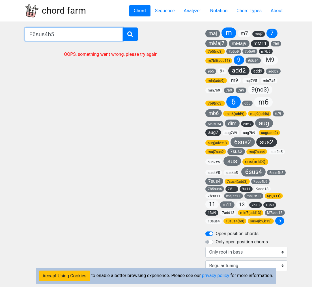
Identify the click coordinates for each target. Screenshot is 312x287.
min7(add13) (250, 213)
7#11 (232, 189)
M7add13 (275, 213)
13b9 (270, 205)
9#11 (246, 189)
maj (212, 33)
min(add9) (216, 80)
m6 (263, 102)
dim (232, 123)
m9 (234, 80)
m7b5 (265, 51)
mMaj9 (239, 43)
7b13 (255, 205)
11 (212, 204)
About (277, 10)
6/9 (278, 113)
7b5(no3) (215, 51)
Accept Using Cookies (64, 276)
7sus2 (236, 151)
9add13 (262, 189)
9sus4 (253, 60)
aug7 (213, 132)
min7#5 (269, 80)
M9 (270, 59)
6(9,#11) (274, 196)
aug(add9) (269, 133)
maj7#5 (250, 80)
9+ (222, 71)
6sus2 (242, 142)
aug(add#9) (217, 143)
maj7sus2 (216, 152)
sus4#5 (214, 173)
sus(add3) (255, 161)
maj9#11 (254, 196)
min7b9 (214, 90)
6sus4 (253, 171)
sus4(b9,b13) (261, 221)
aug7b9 (249, 133)
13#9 (212, 213)
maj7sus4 (257, 152)
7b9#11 (214, 196)
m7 (244, 33)
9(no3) (260, 89)
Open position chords (237, 233)
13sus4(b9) (234, 221)
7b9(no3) (215, 103)
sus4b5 (232, 173)
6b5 (247, 103)
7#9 (241, 90)
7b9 (229, 90)
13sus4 (214, 221)
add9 (257, 71)
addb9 (273, 71)
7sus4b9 (260, 181)
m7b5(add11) (219, 60)
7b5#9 (250, 51)
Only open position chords (242, 242)
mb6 (213, 113)
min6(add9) (234, 114)
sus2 (266, 142)
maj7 (259, 34)
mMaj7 (216, 43)
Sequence (165, 10)
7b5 (276, 44)
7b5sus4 (215, 189)
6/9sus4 (214, 124)
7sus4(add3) (237, 181)
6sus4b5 (276, 173)
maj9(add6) (259, 114)
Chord (140, 10)
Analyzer (192, 10)
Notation (219, 10)
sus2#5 (214, 162)
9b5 (211, 71)
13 (242, 204)
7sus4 (214, 181)
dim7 (247, 124)
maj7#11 (233, 196)
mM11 (259, 43)
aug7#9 (231, 133)
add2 (239, 70)
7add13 (228, 213)
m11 (227, 204)
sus (232, 161)
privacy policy (215, 275)
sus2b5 (277, 152)
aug (264, 123)
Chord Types (249, 10)
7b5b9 (234, 51)
